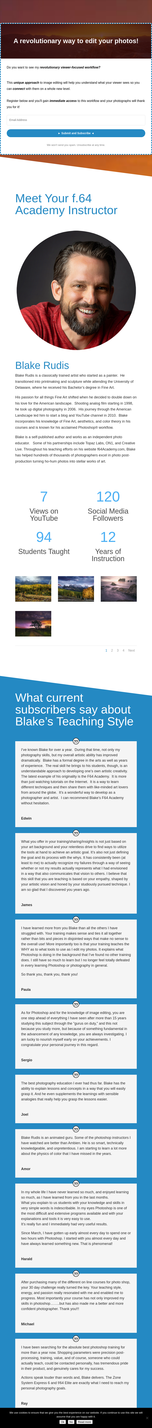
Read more (84, 1421)
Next (131, 650)
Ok (62, 1421)
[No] (147, 1418)
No (71, 1421)
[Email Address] (76, 120)
